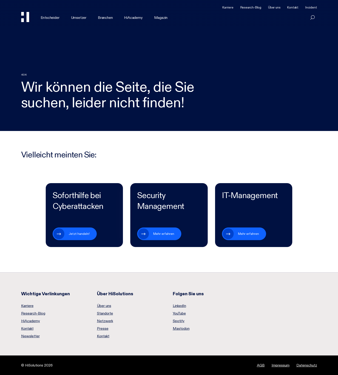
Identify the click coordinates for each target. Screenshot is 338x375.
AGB (261, 365)
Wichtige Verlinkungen (45, 293)
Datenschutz (306, 365)
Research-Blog (250, 7)
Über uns (274, 7)
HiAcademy (133, 17)
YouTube (179, 313)
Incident (311, 7)
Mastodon (181, 329)
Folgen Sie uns (188, 293)
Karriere (227, 7)
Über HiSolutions (115, 293)
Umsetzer (78, 17)
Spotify (179, 321)
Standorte (105, 313)
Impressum (281, 365)
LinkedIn (179, 306)
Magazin (161, 17)
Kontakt (292, 7)
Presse (102, 329)
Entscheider (50, 17)
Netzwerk (105, 321)
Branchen (105, 17)
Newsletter (30, 336)
